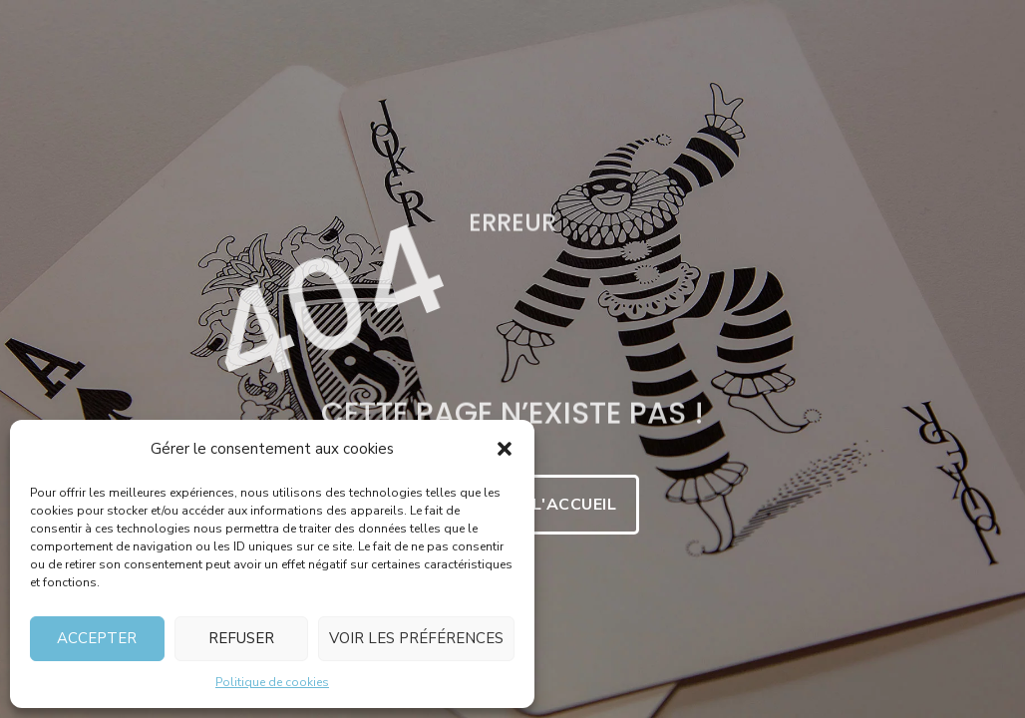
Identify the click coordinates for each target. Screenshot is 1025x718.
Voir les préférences (416, 638)
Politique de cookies (272, 682)
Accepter (97, 638)
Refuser (241, 638)
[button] (504, 449)
